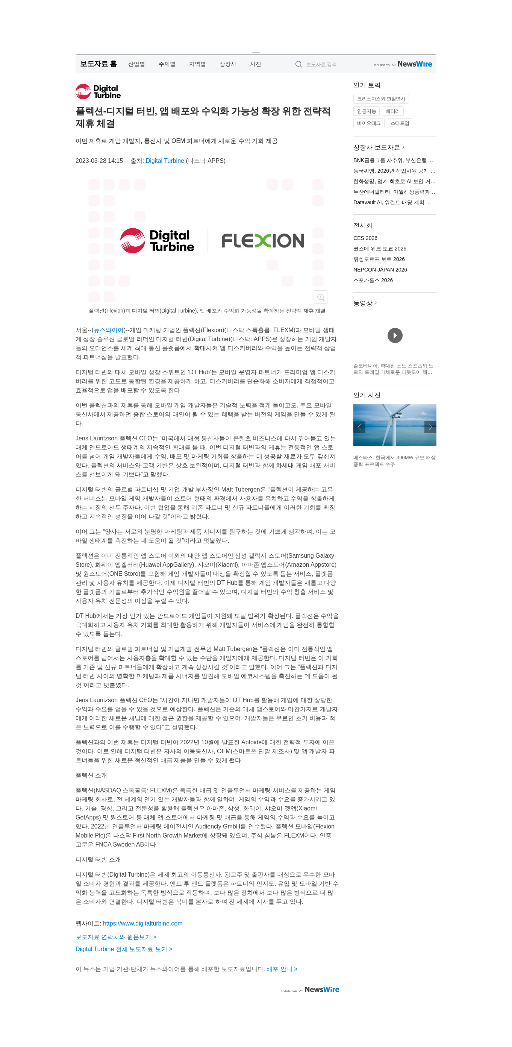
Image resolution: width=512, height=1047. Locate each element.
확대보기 (320, 297)
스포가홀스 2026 (373, 280)
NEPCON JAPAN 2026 (380, 270)
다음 (430, 427)
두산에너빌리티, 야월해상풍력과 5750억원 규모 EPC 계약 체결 (427, 192)
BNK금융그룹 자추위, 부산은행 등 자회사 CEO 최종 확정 (420, 160)
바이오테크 (369, 123)
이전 (359, 427)
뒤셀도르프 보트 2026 (379, 259)
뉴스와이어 (109, 330)
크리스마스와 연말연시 (381, 99)
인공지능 (366, 111)
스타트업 (400, 123)
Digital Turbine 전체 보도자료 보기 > (124, 949)
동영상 (363, 303)
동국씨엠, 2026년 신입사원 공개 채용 (397, 171)
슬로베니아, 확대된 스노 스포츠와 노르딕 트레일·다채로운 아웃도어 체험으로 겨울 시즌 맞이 (393, 372)
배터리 (393, 111)
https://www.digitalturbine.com (143, 923)
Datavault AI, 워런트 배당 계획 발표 (394, 202)
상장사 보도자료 (376, 147)
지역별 (197, 64)
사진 (255, 64)
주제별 (167, 64)
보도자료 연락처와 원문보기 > (116, 937)
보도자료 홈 (98, 64)
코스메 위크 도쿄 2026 (379, 249)
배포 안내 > (282, 969)
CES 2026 (365, 238)
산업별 (136, 64)
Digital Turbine (165, 161)
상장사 (228, 64)
